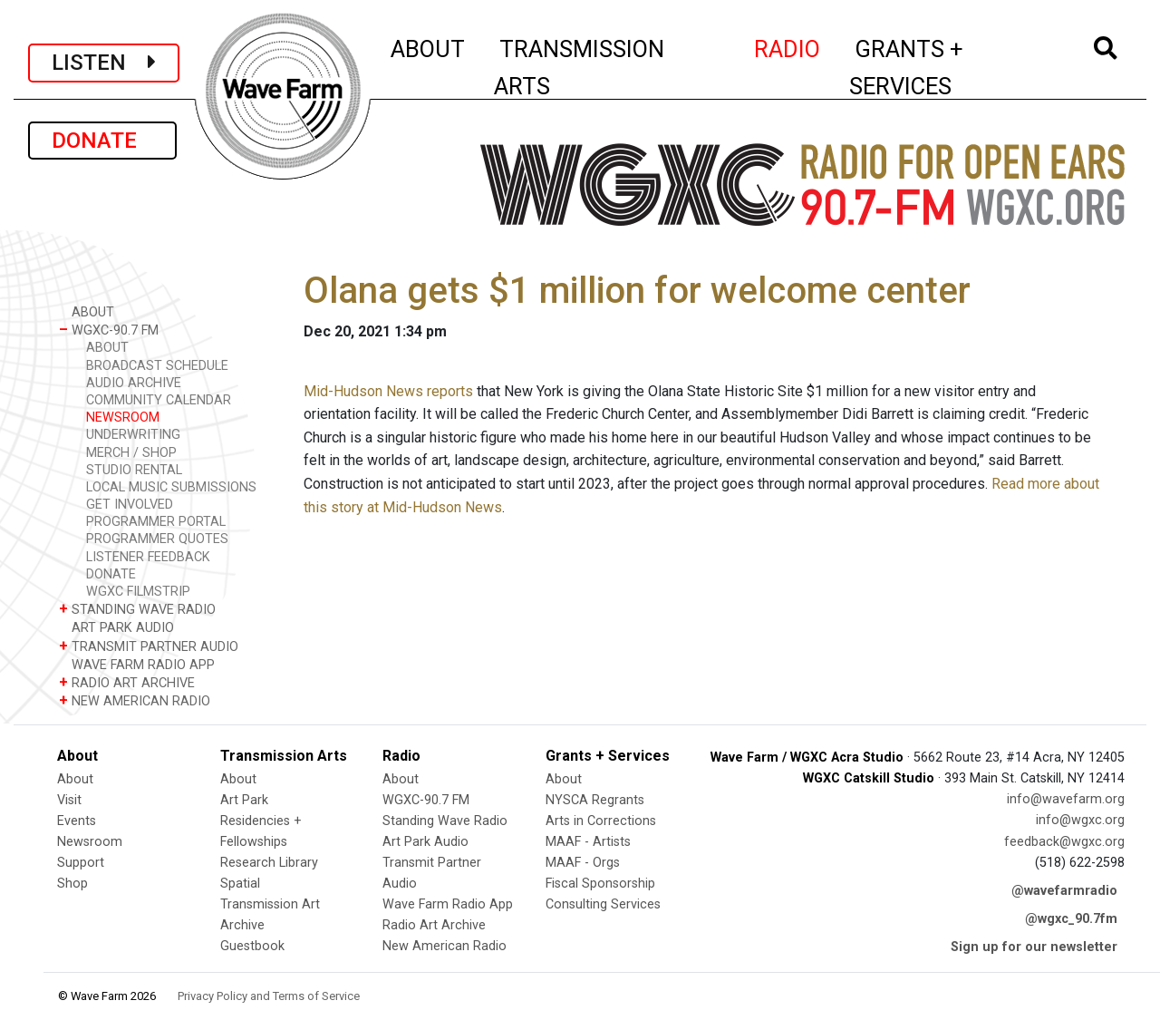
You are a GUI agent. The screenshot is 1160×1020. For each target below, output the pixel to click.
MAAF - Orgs (583, 862)
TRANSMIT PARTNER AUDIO (148, 646)
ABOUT (428, 46)
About (75, 779)
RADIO (788, 46)
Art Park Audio (425, 842)
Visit (69, 800)
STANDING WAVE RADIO (137, 608)
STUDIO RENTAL (134, 470)
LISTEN (104, 62)
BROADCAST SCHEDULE (157, 366)
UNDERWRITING (133, 434)
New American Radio (444, 946)
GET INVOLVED (129, 504)
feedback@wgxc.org (1064, 842)
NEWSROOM (123, 417)
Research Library (269, 862)
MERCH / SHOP (131, 453)
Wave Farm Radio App (447, 904)
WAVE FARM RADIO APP (137, 664)
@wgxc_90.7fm (1071, 919)
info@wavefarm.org (1066, 799)
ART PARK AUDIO (116, 627)
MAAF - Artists (588, 842)
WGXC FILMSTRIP (138, 591)
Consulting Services (603, 904)
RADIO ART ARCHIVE (127, 682)
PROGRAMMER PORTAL (156, 521)
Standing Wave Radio (445, 821)
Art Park (244, 800)
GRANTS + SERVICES (946, 67)
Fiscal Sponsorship (600, 883)
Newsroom (89, 842)
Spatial (240, 883)
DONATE (102, 140)
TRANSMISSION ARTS (579, 67)
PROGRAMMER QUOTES (157, 539)
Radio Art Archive (434, 925)
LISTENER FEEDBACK (148, 557)
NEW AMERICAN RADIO (134, 700)
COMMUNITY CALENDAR (158, 400)
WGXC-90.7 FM (109, 329)
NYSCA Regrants (595, 800)
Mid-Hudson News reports (388, 391)
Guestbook (252, 946)
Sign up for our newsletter (1034, 947)
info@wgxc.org (1080, 820)
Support (80, 862)
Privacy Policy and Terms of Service (269, 996)
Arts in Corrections (601, 821)
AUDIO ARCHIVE (133, 383)
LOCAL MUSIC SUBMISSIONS (171, 487)
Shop (72, 883)
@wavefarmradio (1064, 891)
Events (76, 821)
